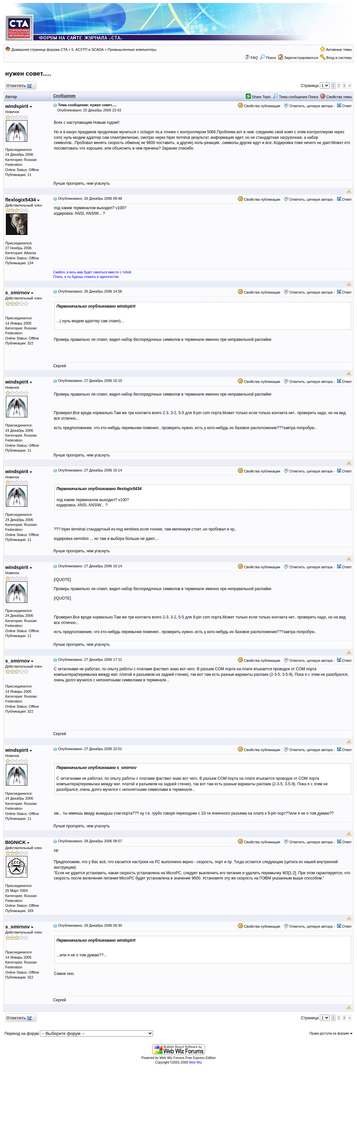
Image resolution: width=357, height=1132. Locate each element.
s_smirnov (19, 292)
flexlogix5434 (22, 199)
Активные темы (339, 49)
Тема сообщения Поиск (295, 97)
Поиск (268, 58)
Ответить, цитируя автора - (312, 106)
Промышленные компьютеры (132, 49)
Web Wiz (195, 1062)
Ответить (18, 86)
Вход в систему (339, 58)
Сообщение (64, 96)
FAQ (254, 58)
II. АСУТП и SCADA (87, 49)
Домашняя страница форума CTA (39, 49)
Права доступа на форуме (330, 1033)
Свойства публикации (259, 106)
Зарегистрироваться (301, 58)
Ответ (347, 106)
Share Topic (258, 97)
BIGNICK (17, 842)
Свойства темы (336, 97)
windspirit (18, 106)
